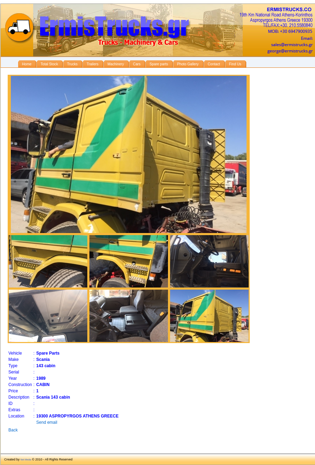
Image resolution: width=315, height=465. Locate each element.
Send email (46, 422)
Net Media (26, 459)
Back (13, 430)
